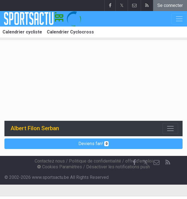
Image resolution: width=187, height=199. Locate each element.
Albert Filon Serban (35, 128)
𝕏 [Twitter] (145, 162)
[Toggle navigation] (170, 128)
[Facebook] (134, 162)
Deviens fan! (93, 143)
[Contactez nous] (156, 162)
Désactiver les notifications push (118, 166)
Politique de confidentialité (95, 161)
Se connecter (170, 5)
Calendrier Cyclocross (70, 32)
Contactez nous (50, 161)
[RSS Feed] (167, 162)
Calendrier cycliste (22, 32)
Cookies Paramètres (59, 166)
